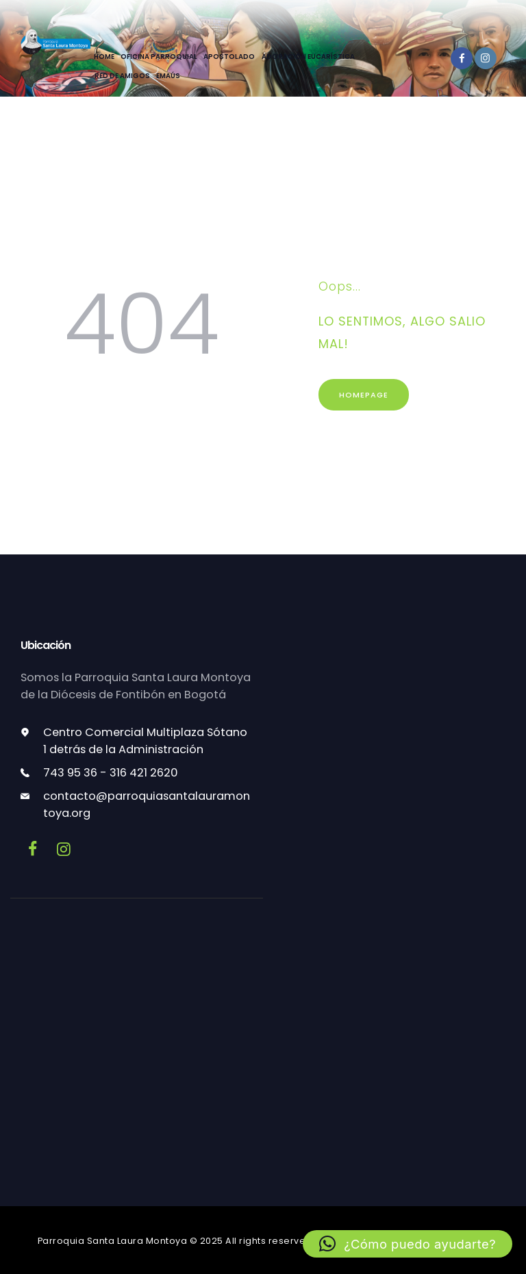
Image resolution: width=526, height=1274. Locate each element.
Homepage (363, 394)
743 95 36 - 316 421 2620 (110, 773)
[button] (407, 1244)
